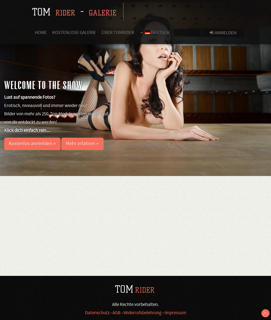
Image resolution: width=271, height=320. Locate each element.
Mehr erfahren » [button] (82, 143)
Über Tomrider (117, 32)
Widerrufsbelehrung (142, 313)
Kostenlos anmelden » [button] (32, 143)
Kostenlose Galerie (74, 32)
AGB (116, 313)
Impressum (175, 313)
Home (41, 32)
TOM (135, 289)
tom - (74, 12)
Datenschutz (97, 313)
